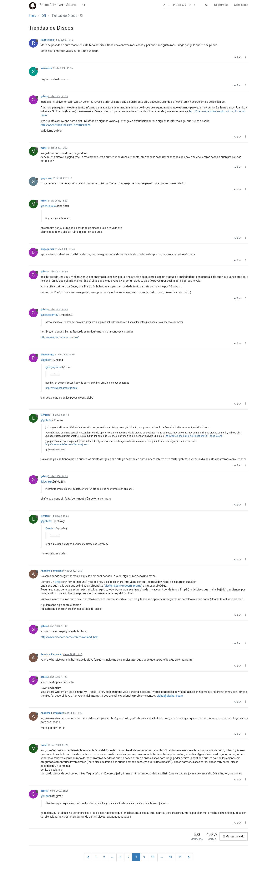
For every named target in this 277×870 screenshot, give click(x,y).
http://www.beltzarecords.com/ (60, 337)
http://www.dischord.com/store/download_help (69, 637)
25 (180, 857)
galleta (44, 96)
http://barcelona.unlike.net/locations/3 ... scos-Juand (194, 436)
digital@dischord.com (170, 695)
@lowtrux (46, 481)
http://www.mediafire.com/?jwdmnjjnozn (66, 124)
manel (44, 148)
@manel (46, 796)
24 (170, 857)
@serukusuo (48, 205)
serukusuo (47, 68)
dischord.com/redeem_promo (123, 585)
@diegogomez (49, 314)
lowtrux (45, 415)
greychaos (46, 178)
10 (152, 857)
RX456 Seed (47, 40)
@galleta (46, 359)
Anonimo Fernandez (52, 570)
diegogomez (47, 249)
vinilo (58, 581)
